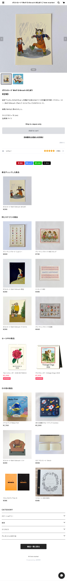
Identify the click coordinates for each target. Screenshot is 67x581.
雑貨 (3, 523)
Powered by (33, 560)
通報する (62, 142)
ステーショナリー (7, 516)
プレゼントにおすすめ (9, 536)
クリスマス (5, 529)
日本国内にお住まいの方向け (33, 137)
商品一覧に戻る (33, 547)
